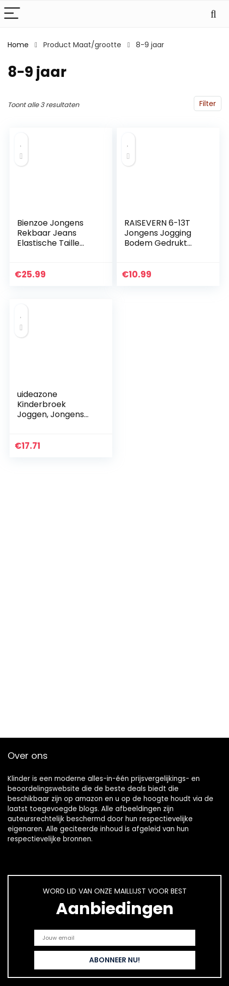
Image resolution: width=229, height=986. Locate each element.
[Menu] (12, 14)
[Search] (213, 14)
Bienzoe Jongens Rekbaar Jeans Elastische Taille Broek (50, 238)
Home (18, 45)
